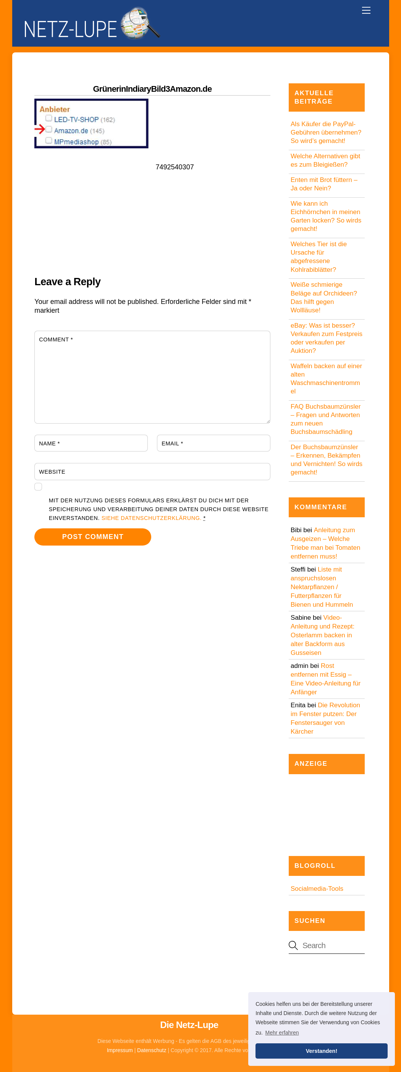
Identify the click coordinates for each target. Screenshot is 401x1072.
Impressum (120, 1050)
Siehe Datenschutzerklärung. (152, 518)
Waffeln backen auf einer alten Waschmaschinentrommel (326, 378)
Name (49, 443)
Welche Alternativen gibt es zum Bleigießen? (325, 160)
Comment (56, 339)
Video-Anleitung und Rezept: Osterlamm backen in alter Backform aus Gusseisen (322, 635)
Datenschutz (152, 1050)
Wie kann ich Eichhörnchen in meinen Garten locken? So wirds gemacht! (326, 216)
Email (172, 443)
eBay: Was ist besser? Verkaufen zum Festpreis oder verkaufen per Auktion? (326, 338)
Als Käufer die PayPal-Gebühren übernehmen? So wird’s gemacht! (326, 132)
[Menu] (366, 10)
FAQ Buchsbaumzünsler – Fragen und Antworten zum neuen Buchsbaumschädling (326, 419)
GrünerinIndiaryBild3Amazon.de (152, 89)
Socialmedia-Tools (317, 888)
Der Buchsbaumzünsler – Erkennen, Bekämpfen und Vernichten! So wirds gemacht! (326, 459)
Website (52, 472)
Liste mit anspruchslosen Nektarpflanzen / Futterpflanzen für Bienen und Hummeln (322, 587)
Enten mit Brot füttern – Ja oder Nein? (324, 184)
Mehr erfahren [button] (282, 1033)
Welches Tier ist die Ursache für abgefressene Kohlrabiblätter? (319, 256)
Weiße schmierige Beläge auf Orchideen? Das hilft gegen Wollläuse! (324, 297)
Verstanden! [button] (321, 1051)
